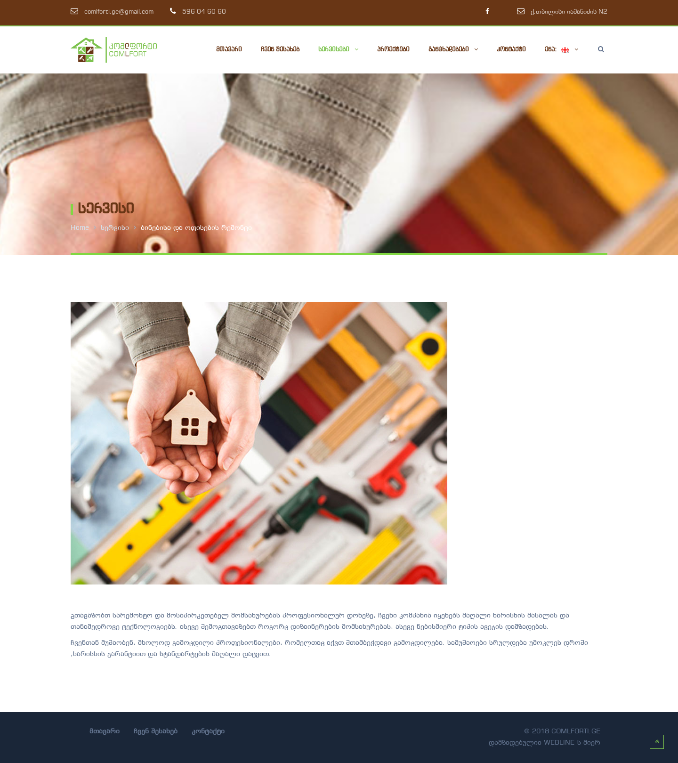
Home (80, 228)
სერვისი (115, 228)
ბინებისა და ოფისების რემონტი (196, 228)
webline (559, 743)
